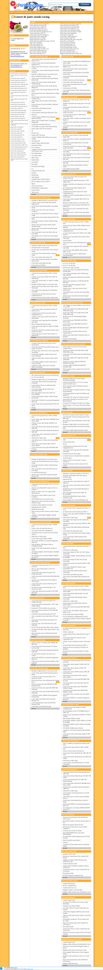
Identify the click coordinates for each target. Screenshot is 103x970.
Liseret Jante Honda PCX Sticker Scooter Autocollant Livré (74, 567)
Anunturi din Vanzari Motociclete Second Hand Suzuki (76, 845)
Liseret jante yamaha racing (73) (19, 90)
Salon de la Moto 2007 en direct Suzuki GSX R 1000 (45, 358)
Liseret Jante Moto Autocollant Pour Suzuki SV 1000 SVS (76, 482)
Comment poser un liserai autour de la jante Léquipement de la (44, 294)
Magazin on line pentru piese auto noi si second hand (76, 956)
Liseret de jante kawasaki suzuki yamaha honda (45, 297)
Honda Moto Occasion (38, 509)
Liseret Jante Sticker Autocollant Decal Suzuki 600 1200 (76, 162)
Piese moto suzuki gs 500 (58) (18, 153)
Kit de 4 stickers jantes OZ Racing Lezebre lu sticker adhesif (75, 386)
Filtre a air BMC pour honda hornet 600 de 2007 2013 (76, 744)
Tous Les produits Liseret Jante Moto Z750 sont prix (45, 616)
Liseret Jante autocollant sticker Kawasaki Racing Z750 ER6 (77, 354)
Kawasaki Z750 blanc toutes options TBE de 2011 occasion (45, 630)
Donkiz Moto (35, 160)
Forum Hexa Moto (37, 145)
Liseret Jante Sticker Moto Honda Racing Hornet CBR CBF (45, 427)
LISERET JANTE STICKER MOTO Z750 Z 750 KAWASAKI (76, 196)
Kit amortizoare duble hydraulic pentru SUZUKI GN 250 (76, 837)
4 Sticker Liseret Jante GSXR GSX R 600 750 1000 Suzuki (44, 277)
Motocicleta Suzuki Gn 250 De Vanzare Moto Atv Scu (77, 821)
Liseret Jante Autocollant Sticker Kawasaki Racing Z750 (43, 699)
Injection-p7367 (67, 479)
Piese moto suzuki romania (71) (18, 155)
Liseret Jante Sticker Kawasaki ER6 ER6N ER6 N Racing (45, 688)
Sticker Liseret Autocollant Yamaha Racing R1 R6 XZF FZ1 (45, 229)
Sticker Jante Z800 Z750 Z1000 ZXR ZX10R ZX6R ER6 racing (75, 309)
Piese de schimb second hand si (71, 840)
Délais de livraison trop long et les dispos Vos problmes (75, 648)
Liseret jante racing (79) (17, 108)
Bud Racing (35, 175)
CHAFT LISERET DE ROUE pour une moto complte (44, 138)
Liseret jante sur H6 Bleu (38, 265)
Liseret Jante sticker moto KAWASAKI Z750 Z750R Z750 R (44, 584)
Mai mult (34, 194)
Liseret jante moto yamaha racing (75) (19, 75)
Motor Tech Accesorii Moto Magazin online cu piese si (76, 947)
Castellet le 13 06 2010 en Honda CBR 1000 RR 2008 (76, 731)
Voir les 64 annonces (37, 186)
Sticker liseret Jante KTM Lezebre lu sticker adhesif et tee (75, 65)
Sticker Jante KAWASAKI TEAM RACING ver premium (76, 335)
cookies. (15, 967)
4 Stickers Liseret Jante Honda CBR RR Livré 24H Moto (44, 423)
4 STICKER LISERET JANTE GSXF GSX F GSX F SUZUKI (44, 362)
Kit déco (34, 173)
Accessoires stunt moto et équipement (42, 530)
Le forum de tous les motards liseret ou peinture (76, 456)
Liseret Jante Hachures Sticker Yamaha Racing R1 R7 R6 (44, 221)
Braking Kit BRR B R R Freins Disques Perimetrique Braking (74, 379)
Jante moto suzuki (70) (16, 133)
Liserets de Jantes (36, 110)
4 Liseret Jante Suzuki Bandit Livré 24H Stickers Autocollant (76, 150)
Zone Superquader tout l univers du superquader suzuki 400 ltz (76, 154)
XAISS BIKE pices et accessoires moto (42, 499)
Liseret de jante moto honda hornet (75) (19, 96)
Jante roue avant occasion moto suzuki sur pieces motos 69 (76, 485)
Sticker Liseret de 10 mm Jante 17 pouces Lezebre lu (74, 460)
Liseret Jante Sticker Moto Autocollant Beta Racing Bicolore (75, 69)
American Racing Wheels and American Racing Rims (76, 427)
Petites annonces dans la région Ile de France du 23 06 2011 (76, 369)
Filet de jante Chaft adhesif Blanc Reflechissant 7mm (76, 527)
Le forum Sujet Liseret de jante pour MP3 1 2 (75, 511)
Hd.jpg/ (34, 407)
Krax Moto (35, 164)
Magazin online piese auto (70, 963)
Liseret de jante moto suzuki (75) (19, 80)
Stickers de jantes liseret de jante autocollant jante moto (77, 439)
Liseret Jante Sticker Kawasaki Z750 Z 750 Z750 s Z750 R (45, 484)
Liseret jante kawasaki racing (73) (19, 106)
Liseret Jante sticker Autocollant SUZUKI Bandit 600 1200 (76, 158)
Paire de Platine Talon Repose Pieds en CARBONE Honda (42, 545)
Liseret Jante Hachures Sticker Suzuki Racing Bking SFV (44, 86)
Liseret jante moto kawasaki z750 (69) (19, 99)
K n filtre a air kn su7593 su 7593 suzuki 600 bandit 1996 (75, 136)
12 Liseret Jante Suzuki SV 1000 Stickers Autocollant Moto (74, 115)
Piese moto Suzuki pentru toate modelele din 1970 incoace (75, 818)
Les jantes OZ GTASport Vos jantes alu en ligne (76, 403)
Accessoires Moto (37, 155)
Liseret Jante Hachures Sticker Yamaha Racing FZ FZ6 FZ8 (44, 397)
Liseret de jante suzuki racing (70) (19, 73)
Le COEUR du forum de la (39, 472)
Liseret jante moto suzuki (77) (18, 82)
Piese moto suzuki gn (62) (17, 151)
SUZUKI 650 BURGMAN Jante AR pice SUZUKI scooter (74, 497)
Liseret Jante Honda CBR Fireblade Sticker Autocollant (75, 537)
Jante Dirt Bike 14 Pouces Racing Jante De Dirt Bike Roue (76, 417)
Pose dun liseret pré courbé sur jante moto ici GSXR (75, 464)
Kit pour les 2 (35, 133)
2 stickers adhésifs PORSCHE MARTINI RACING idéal (74, 366)
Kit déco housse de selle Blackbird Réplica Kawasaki (75, 317)
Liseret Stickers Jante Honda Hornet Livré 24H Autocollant (76, 763)
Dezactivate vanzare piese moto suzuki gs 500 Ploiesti (75, 857)
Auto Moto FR (36, 141)
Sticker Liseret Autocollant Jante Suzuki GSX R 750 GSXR (45, 287)
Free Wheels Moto (37, 153)
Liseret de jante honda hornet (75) (19, 147)
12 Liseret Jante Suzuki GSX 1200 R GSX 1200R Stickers (77, 233)
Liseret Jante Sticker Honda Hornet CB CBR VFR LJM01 (77, 757)
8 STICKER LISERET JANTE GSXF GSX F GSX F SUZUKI (44, 355)
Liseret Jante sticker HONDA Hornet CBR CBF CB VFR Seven (76, 672)
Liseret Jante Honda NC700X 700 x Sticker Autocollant (75, 560)
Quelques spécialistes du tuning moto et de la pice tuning (77, 104)
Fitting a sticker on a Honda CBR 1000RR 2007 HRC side (45, 643)
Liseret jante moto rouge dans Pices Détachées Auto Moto (44, 290)
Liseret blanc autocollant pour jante (41, 108)
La (32, 168)
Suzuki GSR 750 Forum (38, 135)
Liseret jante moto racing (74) (18, 78)
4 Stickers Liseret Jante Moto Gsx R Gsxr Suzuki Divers (76, 122)
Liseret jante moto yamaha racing (42, 12)
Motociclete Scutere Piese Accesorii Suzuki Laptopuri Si (75, 827)
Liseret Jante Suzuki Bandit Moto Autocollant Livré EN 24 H (75, 143)
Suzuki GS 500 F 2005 (69, 854)
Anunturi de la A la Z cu (69, 887)
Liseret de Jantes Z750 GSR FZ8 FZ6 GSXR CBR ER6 (44, 624)
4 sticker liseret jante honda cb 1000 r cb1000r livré (44, 273)
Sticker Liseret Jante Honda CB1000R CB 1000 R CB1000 (77, 514)
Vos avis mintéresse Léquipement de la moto (75, 616)
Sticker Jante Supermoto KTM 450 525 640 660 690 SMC (76, 278)
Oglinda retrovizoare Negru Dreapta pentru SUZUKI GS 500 (75, 860)
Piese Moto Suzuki (68, 873)
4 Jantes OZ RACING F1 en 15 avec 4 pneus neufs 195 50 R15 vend (75, 383)
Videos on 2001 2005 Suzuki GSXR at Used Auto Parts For (77, 916)
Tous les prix (35, 192)
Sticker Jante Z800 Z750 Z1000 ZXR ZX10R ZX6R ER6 (75, 358)
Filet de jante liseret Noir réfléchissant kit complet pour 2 (45, 94)
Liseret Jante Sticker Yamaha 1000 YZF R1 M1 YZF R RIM (76, 199)
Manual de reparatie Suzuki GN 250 (73, 824)
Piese (12, 12)
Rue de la (34, 114)
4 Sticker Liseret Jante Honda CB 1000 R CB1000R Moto (74, 708)
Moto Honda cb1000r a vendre (71, 718)
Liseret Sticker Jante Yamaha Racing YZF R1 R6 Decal (45, 90)
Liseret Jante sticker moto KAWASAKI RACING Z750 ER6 (45, 692)
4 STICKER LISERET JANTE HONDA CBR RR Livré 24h (77, 619)
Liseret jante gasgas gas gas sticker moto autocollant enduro (43, 389)
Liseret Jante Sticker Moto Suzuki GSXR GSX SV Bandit (76, 107)
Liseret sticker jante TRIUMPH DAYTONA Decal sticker (75, 320)
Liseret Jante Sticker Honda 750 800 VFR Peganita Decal (74, 668)
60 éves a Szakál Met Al (69, 885)
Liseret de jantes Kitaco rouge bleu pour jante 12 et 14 (76, 508)
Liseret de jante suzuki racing (23, 12)
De (32, 131)
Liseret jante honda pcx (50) (18, 141)
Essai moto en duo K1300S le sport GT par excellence (43, 496)
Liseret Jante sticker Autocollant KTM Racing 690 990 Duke (75, 270)
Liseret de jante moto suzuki (77, 12)
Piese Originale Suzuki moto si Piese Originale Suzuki (76, 953)
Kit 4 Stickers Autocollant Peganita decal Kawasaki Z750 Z (74, 188)
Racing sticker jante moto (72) (18, 86)
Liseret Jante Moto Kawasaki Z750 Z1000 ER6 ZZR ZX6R (45, 611)
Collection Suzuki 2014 (38, 170)
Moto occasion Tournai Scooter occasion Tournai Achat (45, 512)
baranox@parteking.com (17, 56)
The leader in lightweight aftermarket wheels (75, 430)
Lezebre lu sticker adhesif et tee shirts (42, 505)
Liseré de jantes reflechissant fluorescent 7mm (44, 112)
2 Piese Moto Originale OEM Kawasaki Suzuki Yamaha (76, 912)
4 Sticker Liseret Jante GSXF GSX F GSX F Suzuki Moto (44, 344)
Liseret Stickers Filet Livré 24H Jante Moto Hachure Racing (44, 386)
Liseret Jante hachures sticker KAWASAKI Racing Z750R (44, 703)
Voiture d (65, 842)
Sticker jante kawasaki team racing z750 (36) (19, 124)
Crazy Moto (35, 162)
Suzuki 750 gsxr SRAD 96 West (40, 143)
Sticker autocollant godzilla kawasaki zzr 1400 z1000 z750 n (76, 181)
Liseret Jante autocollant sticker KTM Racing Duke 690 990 (75, 274)
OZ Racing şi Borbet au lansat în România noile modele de (76, 394)
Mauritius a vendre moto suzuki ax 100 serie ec (76, 473)
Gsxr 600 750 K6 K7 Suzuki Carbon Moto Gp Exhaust (76, 908)
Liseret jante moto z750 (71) (18, 102)
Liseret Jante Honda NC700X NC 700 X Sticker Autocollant (76, 552)
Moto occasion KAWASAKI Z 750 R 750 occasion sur (43, 569)
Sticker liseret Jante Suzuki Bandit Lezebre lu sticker (75, 165)
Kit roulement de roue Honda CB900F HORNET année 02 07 (45, 556)
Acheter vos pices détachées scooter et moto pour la (76, 642)
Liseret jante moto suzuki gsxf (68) (19, 84)
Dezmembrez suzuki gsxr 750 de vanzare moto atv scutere (76, 919)
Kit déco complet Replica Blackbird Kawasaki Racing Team (76, 328)
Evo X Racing (35, 147)
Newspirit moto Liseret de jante (40, 247)
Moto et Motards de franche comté (41, 76)
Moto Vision (35, 157)
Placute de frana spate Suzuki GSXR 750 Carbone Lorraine (77, 933)
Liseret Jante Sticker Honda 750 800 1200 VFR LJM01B (76, 665)
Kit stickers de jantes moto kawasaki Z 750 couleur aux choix (43, 588)
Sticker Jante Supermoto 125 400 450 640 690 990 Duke (76, 281)
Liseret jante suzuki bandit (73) (18, 112)
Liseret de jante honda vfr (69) (18, 143)
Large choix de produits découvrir (41, 124)
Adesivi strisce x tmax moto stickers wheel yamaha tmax (75, 289)
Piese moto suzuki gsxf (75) (17, 157)
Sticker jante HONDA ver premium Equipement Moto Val (45, 541)
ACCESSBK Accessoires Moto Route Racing (44, 126)
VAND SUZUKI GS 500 (70, 863)
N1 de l (65, 444)
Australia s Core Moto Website (71, 906)
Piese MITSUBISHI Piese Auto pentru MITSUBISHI (73, 833)
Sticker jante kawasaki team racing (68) (19, 121)
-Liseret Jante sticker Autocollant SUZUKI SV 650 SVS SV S (44, 60)
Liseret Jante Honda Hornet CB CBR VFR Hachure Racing (75, 780)
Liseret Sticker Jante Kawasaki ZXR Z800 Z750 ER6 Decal (76, 205)
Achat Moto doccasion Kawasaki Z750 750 (44, 614)
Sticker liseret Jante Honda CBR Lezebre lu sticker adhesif (44, 444)
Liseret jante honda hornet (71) (18, 149)
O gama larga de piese (69, 883)
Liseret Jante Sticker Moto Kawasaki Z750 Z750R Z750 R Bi (43, 573)
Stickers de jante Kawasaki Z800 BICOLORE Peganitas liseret (44, 684)
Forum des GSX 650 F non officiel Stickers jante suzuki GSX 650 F (45, 330)
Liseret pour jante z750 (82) (17, 131)
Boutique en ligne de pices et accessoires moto (44, 74)
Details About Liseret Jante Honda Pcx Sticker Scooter (76, 651)
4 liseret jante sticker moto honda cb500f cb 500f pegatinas (45, 662)
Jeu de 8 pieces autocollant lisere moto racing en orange (45, 214)
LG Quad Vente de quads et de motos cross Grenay (43, 654)
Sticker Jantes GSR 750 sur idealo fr (42, 128)
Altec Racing (35, 177)
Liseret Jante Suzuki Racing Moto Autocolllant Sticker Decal (45, 260)
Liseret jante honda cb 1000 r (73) (19, 145)
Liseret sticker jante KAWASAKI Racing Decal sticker (45, 673)
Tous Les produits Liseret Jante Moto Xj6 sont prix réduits (44, 232)
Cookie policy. (30, 969)
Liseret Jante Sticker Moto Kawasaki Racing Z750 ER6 (44, 382)
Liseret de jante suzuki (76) (17, 116)
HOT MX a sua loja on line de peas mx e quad (76, 414)
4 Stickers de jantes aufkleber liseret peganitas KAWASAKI (44, 696)
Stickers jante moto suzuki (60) (18, 110)
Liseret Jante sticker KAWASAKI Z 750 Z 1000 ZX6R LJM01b (45, 605)
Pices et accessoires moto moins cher (42, 257)
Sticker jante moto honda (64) (18, 104)
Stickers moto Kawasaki (69, 339)
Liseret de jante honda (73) (17, 135)
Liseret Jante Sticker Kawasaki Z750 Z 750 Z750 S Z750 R (45, 565)
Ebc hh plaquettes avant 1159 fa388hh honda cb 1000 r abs (76, 711)
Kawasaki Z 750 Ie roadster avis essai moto (44, 608)
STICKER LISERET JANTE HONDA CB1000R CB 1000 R (45, 552)
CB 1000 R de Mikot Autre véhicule (73, 728)
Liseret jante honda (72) (17, 137)
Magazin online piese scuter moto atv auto (74, 950)
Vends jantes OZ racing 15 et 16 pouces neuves (76, 397)
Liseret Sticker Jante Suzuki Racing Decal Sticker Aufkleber (45, 71)
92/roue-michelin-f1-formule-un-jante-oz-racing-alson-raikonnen (76, 390)
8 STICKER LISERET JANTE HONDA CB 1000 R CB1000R (77, 721)
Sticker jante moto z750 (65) (18, 114)
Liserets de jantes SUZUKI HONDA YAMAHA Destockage (45, 105)
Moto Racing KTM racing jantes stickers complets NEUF (74, 285)
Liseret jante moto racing (60, 12)
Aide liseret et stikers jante (45, 438)
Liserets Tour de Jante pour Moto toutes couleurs (45, 627)
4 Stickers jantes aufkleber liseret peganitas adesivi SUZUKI (45, 117)
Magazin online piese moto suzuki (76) (19, 159)
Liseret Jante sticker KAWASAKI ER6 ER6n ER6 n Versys (45, 577)
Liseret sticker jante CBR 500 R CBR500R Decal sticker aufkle (45, 420)
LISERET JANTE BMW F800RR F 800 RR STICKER (44, 515)
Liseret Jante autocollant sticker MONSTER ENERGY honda (75, 687)
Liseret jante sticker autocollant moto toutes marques (75, 126)
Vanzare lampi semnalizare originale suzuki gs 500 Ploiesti (76, 866)
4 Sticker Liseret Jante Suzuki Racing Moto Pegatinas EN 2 (44, 63)
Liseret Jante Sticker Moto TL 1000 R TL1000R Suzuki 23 (45, 281)
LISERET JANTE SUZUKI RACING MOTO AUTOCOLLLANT (44, 150)
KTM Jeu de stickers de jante (71, 267)
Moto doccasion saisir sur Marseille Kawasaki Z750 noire (44, 633)
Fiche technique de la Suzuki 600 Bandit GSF (75, 500)
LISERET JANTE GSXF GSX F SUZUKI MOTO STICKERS (43, 366)
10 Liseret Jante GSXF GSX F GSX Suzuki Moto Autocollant (45, 351)
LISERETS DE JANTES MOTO (41, 179)
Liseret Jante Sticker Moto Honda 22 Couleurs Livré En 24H (44, 647)
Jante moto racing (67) (16, 129)
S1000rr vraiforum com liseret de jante (77, 80)
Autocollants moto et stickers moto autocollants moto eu (45, 236)
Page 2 (33, 183)
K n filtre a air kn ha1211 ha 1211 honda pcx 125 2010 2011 (76, 628)
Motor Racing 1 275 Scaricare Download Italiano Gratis (76, 406)
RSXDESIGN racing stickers (40, 188)
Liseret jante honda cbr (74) (17, 139)
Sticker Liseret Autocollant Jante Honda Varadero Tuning (76, 533)
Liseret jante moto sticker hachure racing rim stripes (45, 254)
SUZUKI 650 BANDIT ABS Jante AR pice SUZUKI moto (75, 476)
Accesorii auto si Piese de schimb (72, 830)
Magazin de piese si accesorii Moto (73, 890)
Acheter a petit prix (68, 632)
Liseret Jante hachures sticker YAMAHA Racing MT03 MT (76, 91)
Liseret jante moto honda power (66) (18, 93)
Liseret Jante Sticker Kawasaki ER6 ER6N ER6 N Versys (45, 448)
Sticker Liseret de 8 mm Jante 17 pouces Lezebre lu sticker (45, 67)
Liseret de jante (67, 240)
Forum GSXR (35, 190)
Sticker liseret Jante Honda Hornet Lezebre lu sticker (44, 548)
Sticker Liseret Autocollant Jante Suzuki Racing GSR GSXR (45, 79)
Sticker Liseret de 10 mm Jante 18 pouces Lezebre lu (43, 210)
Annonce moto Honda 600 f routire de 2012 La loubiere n (45, 488)
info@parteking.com (16, 67)
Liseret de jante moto (69, 442)
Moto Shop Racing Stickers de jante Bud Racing (45, 375)
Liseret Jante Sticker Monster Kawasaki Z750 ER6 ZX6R (44, 620)
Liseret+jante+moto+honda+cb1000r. (42, 538)
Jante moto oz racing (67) (17, 127)
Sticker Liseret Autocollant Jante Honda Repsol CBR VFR (76, 787)
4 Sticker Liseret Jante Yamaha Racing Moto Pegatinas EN (44, 203)
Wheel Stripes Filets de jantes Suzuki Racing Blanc (44, 101)
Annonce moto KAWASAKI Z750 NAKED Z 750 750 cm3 (44, 580)
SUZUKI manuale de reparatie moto (73, 875)
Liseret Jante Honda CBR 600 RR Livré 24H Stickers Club (75, 594)
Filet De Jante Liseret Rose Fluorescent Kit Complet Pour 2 (43, 97)
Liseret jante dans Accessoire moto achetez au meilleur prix (44, 334)
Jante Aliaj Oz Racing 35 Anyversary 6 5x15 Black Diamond (75, 400)
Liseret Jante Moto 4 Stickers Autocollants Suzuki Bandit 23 (77, 119)
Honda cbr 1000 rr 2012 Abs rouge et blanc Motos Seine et (44, 492)
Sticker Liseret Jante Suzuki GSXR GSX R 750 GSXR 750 (76, 100)
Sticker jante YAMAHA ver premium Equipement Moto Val (45, 400)
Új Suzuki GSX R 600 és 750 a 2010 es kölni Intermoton (75, 902)
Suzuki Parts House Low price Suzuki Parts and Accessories (76, 870)
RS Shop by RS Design (38, 166)
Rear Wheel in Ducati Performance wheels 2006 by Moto (76, 421)
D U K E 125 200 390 (38, 377)
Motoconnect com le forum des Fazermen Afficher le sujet (43, 502)
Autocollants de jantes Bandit (71, 169)
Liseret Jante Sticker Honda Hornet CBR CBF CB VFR (77, 753)
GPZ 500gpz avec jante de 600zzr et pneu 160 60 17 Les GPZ (76, 306)
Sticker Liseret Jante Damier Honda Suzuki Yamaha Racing (44, 82)
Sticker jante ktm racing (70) (18, 118)
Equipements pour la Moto (39, 507)
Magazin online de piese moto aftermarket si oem (76, 892)
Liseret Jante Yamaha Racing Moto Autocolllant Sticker (45, 206)
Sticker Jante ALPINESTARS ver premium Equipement (44, 121)
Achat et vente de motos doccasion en (42, 528)
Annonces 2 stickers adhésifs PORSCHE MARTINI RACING (74, 362)
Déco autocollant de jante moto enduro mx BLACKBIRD (43, 393)
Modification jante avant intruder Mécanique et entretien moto (76, 489)
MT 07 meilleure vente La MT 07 (41, 181)
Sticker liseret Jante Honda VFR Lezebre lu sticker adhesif (75, 676)
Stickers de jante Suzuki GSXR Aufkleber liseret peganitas (76, 226)
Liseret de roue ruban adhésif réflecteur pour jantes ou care (75, 250)
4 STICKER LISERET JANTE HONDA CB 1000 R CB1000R (77, 556)
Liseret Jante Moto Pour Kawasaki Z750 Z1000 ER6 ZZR (45, 591)
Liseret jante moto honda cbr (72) (19, 88)
